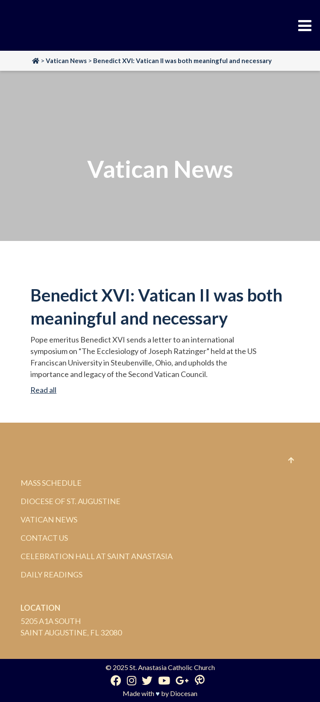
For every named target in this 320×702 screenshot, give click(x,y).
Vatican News (49, 519)
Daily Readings (51, 574)
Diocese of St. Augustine (70, 501)
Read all (43, 390)
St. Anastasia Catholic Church (172, 667)
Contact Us (44, 537)
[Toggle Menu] (305, 25)
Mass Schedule (51, 482)
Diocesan (183, 693)
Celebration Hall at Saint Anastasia (97, 556)
